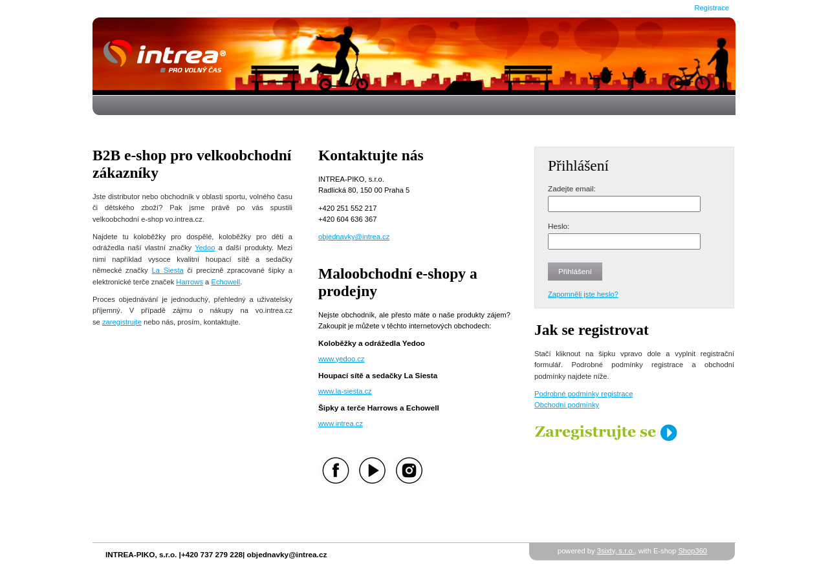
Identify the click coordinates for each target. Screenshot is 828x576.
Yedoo (205, 247)
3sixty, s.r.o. (616, 551)
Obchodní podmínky (566, 405)
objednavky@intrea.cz (353, 236)
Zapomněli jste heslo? (583, 294)
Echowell (225, 282)
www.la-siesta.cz (345, 391)
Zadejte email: (572, 188)
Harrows (189, 282)
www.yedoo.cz (341, 359)
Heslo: (558, 226)
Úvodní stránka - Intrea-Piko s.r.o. (414, 56)
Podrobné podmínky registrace (583, 394)
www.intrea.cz (340, 423)
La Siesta (168, 270)
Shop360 (692, 551)
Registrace (712, 8)
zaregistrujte (122, 322)
